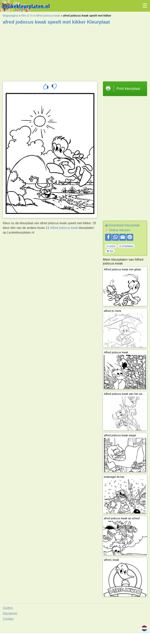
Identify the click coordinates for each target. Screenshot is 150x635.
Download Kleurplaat (124, 225)
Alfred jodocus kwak (48, 15)
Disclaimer (10, 613)
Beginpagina (10, 15)
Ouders (8, 607)
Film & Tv (27, 15)
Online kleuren (119, 230)
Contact (8, 618)
